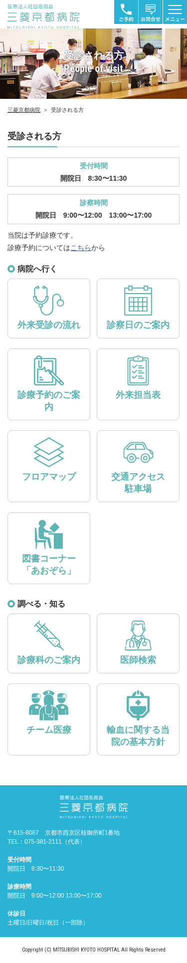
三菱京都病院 (23, 110)
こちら (80, 248)
